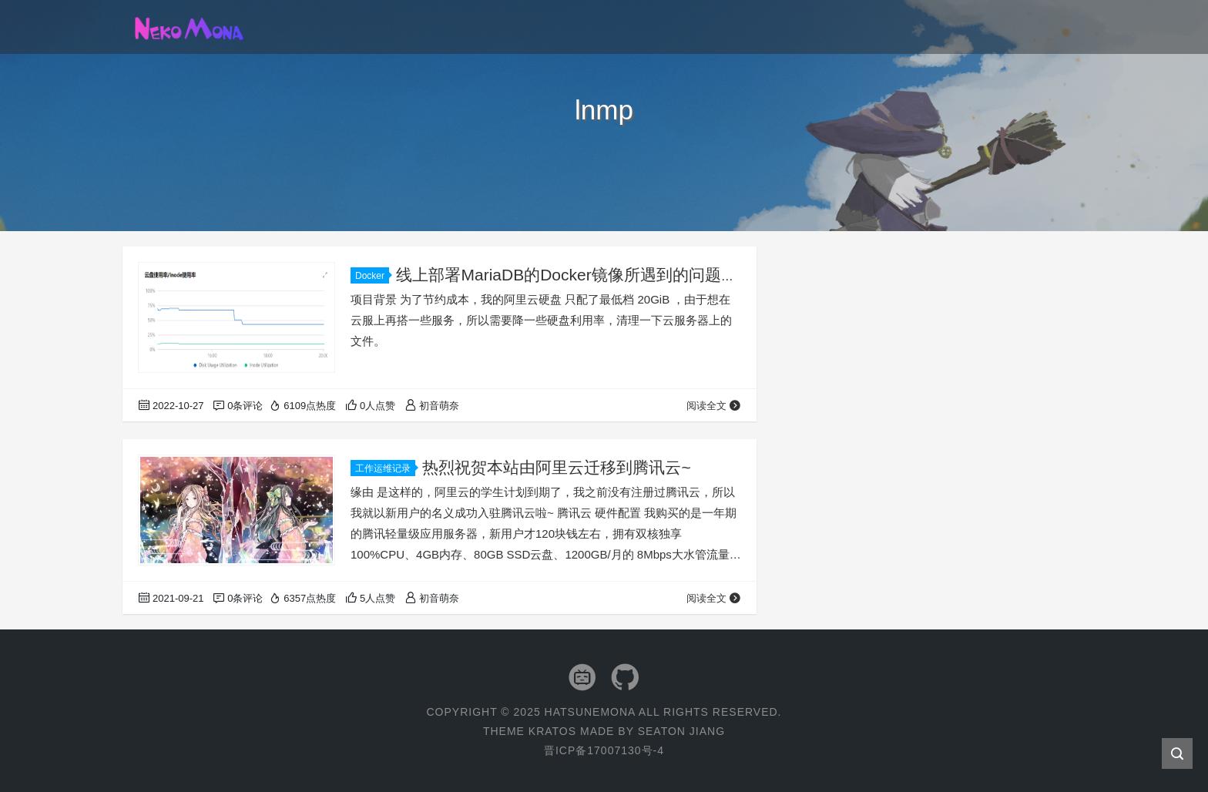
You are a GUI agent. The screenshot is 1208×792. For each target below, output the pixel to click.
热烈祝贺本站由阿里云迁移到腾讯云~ (556, 467)
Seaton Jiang (681, 731)
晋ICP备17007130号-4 (604, 750)
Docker (372, 275)
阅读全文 (713, 405)
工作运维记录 (385, 468)
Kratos (552, 731)
